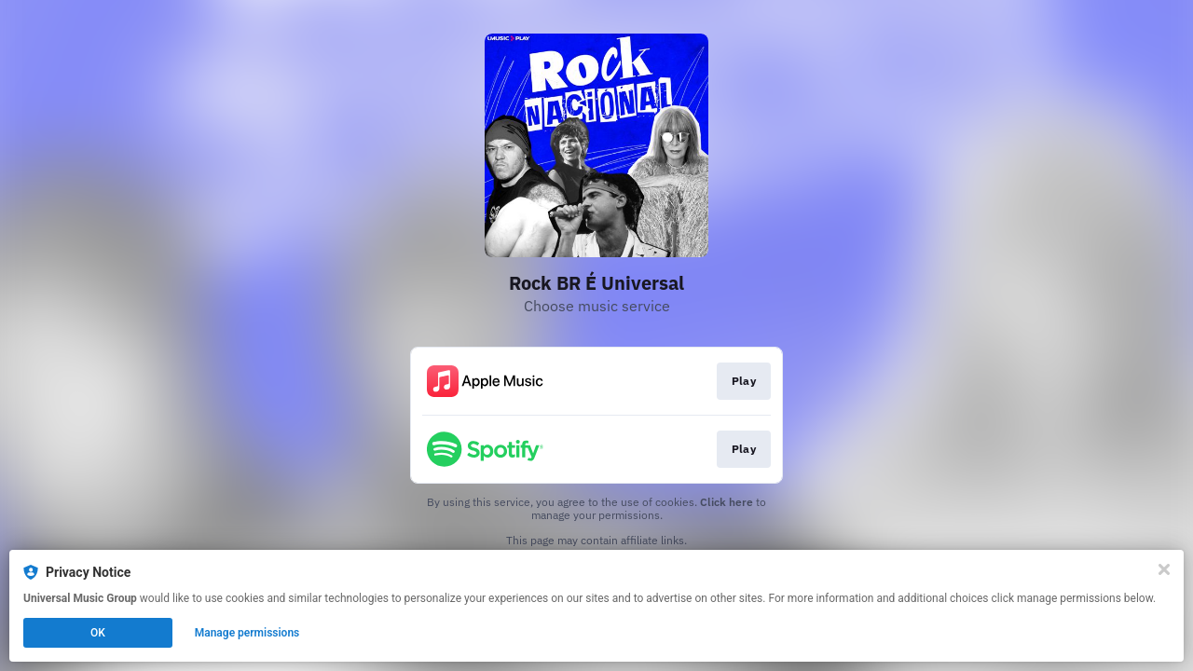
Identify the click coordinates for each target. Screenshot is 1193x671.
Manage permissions (247, 632)
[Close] (1164, 569)
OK (97, 632)
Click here (726, 502)
